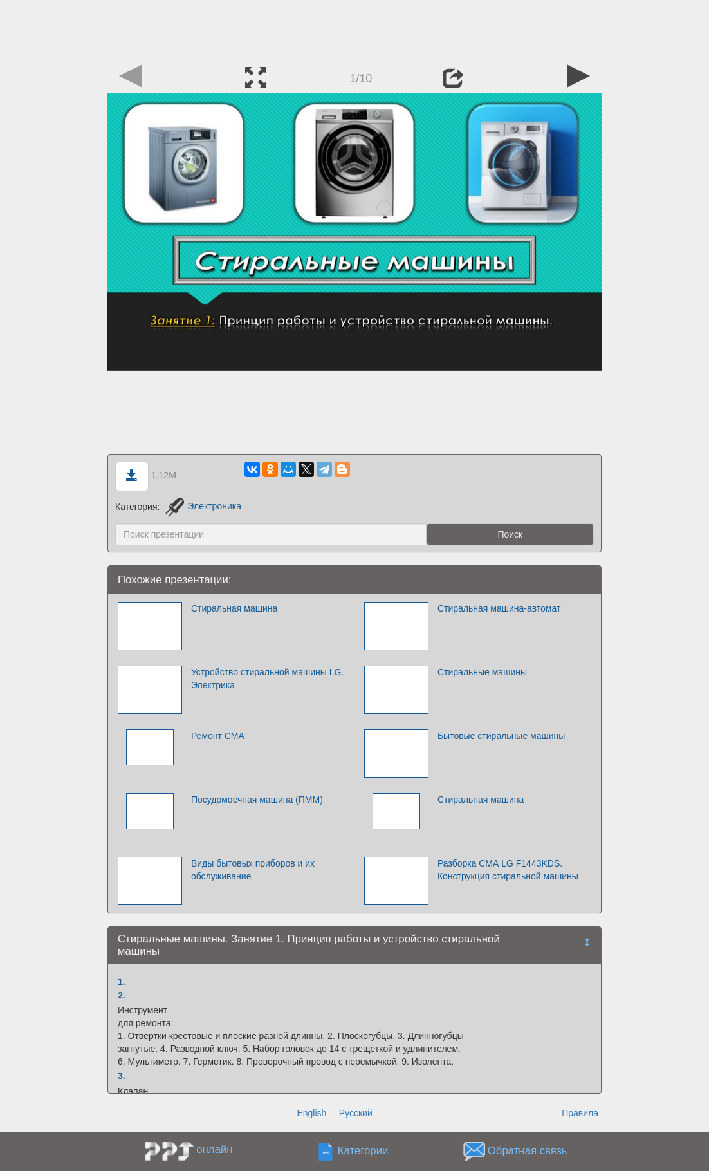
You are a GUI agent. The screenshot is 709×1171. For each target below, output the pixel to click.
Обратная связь (527, 1151)
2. (121, 995)
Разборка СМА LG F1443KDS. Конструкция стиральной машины (507, 869)
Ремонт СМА (217, 736)
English (311, 1113)
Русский (356, 1113)
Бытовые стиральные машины (501, 736)
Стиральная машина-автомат (498, 608)
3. (121, 1076)
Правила (580, 1113)
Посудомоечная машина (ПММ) (257, 799)
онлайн (214, 1149)
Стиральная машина (234, 608)
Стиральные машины (482, 672)
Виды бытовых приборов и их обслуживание (253, 869)
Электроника (203, 506)
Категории (363, 1151)
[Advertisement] (354, 29)
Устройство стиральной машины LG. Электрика (267, 678)
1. (121, 982)
